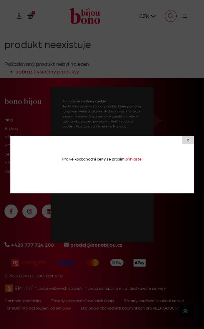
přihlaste (133, 158)
